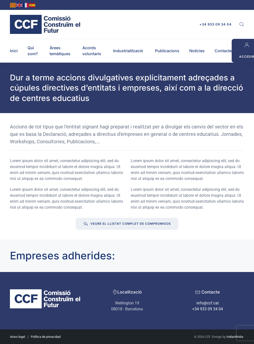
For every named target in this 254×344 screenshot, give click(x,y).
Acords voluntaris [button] (91, 50)
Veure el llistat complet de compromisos (127, 223)
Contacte (223, 50)
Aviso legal (17, 337)
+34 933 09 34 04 (215, 24)
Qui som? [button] (33, 50)
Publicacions (167, 50)
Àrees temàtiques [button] (60, 50)
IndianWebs (234, 337)
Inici (14, 50)
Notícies (197, 50)
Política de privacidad (46, 337)
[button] (241, 24)
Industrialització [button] (128, 50)
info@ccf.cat (207, 303)
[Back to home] (46, 24)
